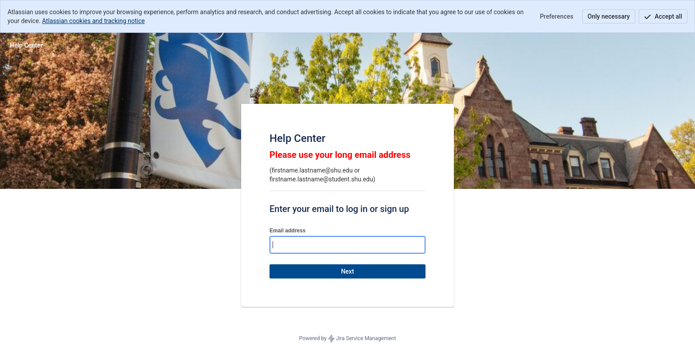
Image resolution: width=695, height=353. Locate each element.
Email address (287, 230)
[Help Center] (26, 45)
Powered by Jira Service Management (347, 338)
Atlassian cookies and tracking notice (93, 20)
